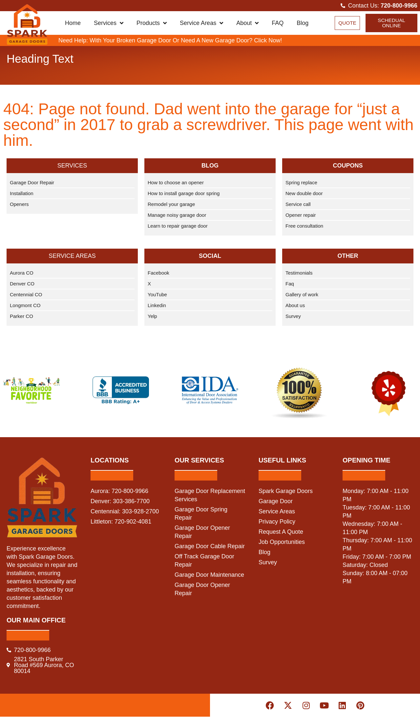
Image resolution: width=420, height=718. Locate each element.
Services (108, 23)
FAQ (278, 23)
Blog (302, 23)
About (247, 23)
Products (151, 23)
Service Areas (201, 23)
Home (73, 23)
